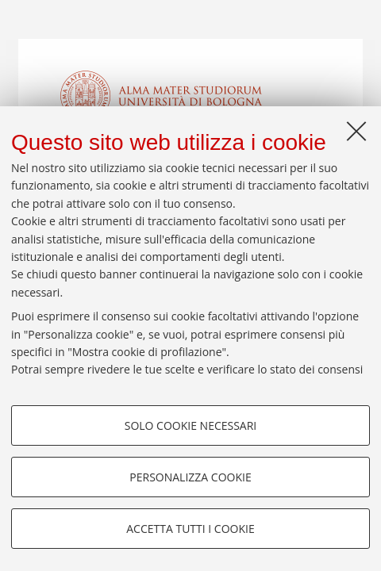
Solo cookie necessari (191, 425)
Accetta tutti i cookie (190, 528)
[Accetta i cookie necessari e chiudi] (356, 131)
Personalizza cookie (190, 477)
